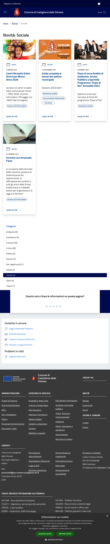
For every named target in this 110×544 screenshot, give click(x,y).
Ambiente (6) (12, 231)
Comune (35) (11, 242)
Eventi (85, 427)
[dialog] (55, 528)
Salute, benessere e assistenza (64, 428)
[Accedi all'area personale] (99, 3)
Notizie (47, 64)
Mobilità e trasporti (37, 433)
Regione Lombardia (12, 3)
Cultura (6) (11, 248)
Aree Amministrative (11, 405)
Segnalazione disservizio (39, 461)
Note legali (60, 465)
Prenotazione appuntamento (35, 454)
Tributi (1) (10, 286)
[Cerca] (104, 12)
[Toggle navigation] (5, 12)
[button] (55, 539)
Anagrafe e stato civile (38, 400)
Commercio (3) (12, 237)
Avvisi (11, 64)
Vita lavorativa (35, 410)
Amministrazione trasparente (63, 454)
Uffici (4, 410)
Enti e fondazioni (9, 414)
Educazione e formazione (66, 400)
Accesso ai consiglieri (92, 452)
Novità (15, 23)
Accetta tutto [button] (45, 534)
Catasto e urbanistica (38, 423)
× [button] (107, 516)
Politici (4, 419)
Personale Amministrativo (13, 423)
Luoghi (85, 422)
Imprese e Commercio (38, 414)
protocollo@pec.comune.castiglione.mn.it (20, 472)
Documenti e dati (9, 428)
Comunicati (87, 405)
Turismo (32, 428)
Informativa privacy (64, 461)
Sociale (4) (10, 275)
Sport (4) (10, 280)
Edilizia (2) (10, 253)
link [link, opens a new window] (79, 528)
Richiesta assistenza (37, 470)
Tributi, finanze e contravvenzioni (63, 415)
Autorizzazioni (62, 434)
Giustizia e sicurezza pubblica (64, 407)
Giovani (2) (11, 258)
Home (5, 23)
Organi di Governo (9, 400)
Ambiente (60, 421)
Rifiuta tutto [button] (65, 534)
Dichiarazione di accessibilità (62, 472)
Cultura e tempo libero (38, 405)
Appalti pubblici (35, 419)
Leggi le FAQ (34, 465)
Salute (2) (10, 269)
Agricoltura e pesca (64, 439)
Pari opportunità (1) (14, 264)
